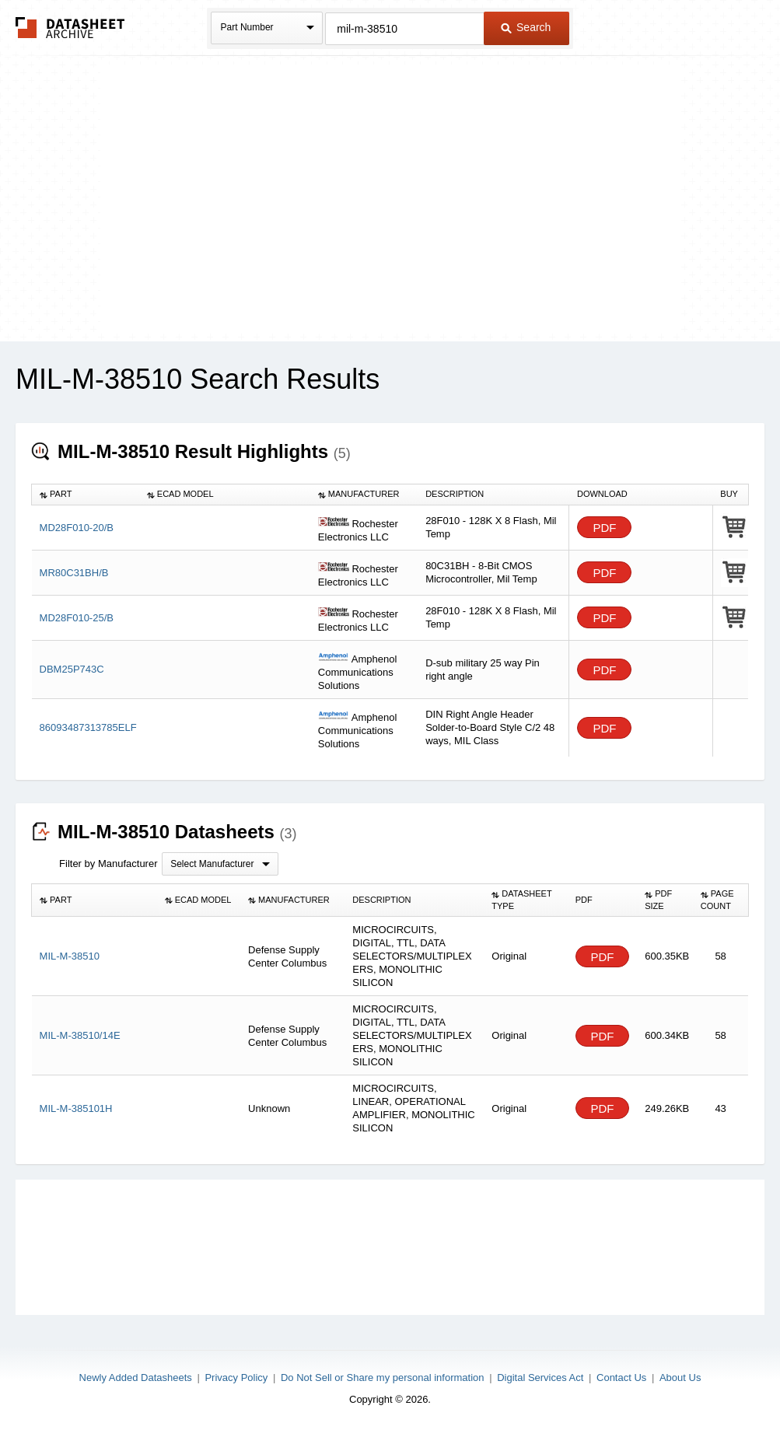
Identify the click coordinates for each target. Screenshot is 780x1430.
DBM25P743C (72, 669)
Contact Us (621, 1377)
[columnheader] (85, 494)
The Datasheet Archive (70, 27)
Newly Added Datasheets (135, 1377)
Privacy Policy (236, 1377)
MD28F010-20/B (77, 527)
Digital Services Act (540, 1377)
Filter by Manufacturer (108, 863)
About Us (680, 1377)
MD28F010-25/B (77, 618)
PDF (604, 527)
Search (526, 27)
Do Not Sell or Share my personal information (382, 1377)
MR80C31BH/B (74, 573)
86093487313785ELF (88, 727)
